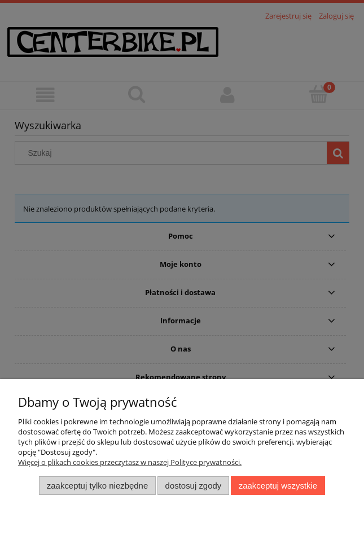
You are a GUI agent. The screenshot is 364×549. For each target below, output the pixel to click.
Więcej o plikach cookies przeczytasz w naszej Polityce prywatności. (130, 462)
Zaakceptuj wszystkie (278, 485)
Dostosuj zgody (193, 485)
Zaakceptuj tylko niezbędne (97, 485)
